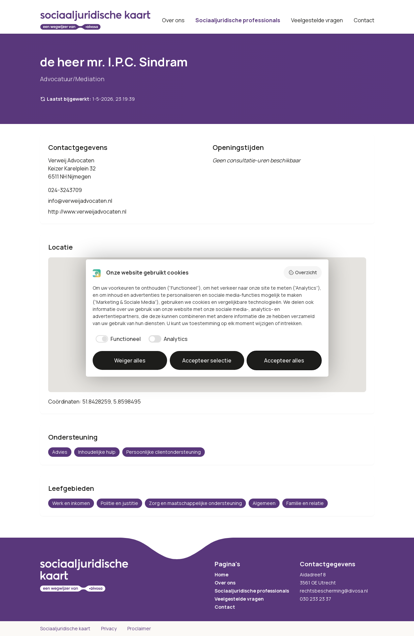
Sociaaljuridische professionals (237, 20)
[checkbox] (117, 339)
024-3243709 (65, 190)
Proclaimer (139, 628)
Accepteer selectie (206, 360)
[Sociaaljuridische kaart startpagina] (95, 20)
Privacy (109, 628)
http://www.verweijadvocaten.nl (87, 211)
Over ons (173, 20)
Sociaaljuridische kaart (65, 628)
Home (221, 574)
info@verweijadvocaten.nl (80, 200)
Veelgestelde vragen (317, 20)
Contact (364, 20)
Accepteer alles (284, 360)
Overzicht (302, 272)
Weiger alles (130, 360)
